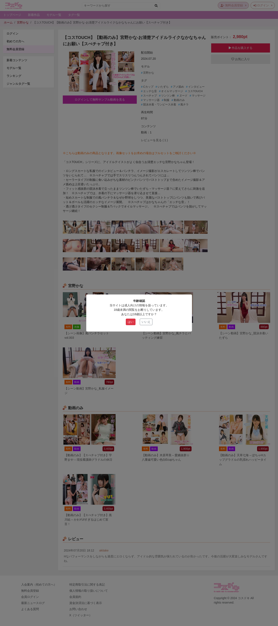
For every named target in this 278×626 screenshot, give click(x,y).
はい (131, 321)
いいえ (146, 321)
